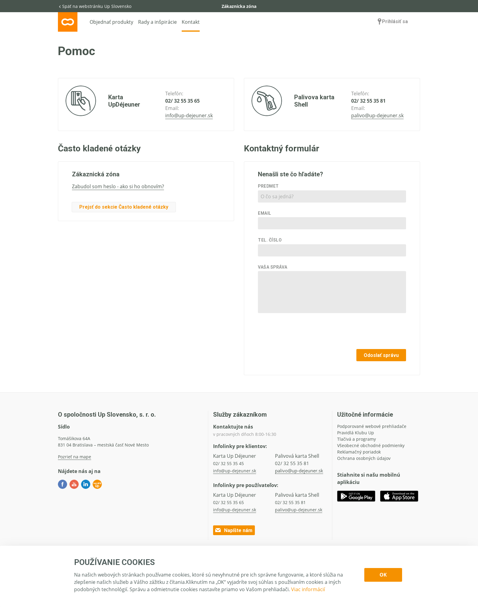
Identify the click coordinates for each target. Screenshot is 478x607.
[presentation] (359, 332)
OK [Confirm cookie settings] (383, 574)
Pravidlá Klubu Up (355, 433)
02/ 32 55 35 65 (182, 100)
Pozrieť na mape (74, 457)
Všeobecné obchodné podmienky (371, 445)
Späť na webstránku (94, 6)
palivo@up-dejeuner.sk (377, 115)
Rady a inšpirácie (157, 22)
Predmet (268, 186)
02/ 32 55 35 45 (228, 463)
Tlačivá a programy (356, 439)
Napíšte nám (233, 530)
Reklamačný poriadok (359, 452)
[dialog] (239, 576)
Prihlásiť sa (392, 21)
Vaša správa (272, 267)
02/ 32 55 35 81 (368, 100)
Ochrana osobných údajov (364, 458)
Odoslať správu (381, 355)
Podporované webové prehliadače (371, 426)
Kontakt (191, 22)
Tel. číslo (270, 240)
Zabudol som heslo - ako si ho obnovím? (118, 186)
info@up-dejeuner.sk (189, 115)
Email (264, 213)
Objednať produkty (111, 22)
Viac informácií (308, 589)
